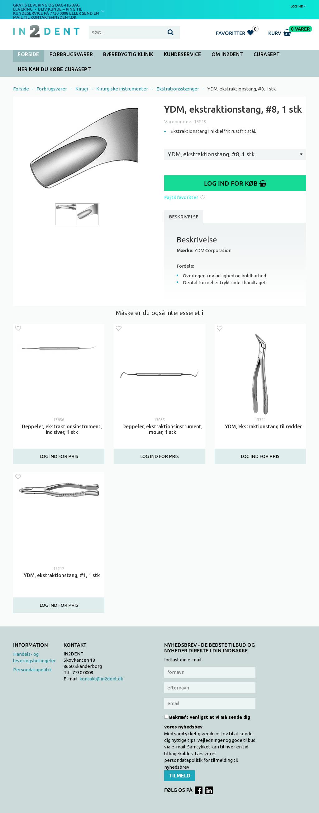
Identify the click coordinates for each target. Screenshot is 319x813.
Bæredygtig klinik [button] (128, 54)
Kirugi (81, 88)
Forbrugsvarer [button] (71, 54)
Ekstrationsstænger (177, 88)
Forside (28, 54)
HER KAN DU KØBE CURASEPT (54, 69)
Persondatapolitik (32, 669)
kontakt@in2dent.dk (101, 678)
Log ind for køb (235, 183)
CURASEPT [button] (267, 54)
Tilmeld (179, 775)
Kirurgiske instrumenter (122, 88)
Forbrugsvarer (51, 88)
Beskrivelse (183, 216)
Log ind (298, 6)
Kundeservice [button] (182, 54)
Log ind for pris (59, 456)
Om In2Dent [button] (227, 54)
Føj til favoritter (184, 197)
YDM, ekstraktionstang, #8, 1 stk (241, 88)
